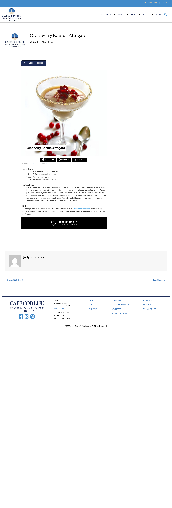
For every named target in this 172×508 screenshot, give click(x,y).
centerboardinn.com (82, 209)
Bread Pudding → (160, 280)
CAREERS (93, 309)
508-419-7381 (59, 309)
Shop (158, 14)
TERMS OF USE (149, 309)
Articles (122, 14)
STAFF (91, 305)
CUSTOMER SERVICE (120, 305)
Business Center (119, 313)
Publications (105, 14)
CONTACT (147, 300)
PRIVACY (147, 305)
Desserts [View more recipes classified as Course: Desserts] (32, 164)
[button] (33, 63)
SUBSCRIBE (116, 300)
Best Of (146, 14)
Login (156, 3)
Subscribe (148, 3)
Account (163, 3)
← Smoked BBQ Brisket (14, 280)
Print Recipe (48, 160)
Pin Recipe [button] (64, 160)
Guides (134, 14)
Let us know (63, 224)
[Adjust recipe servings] (46, 164)
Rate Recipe (80, 160)
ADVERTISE (116, 309)
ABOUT (92, 300)
